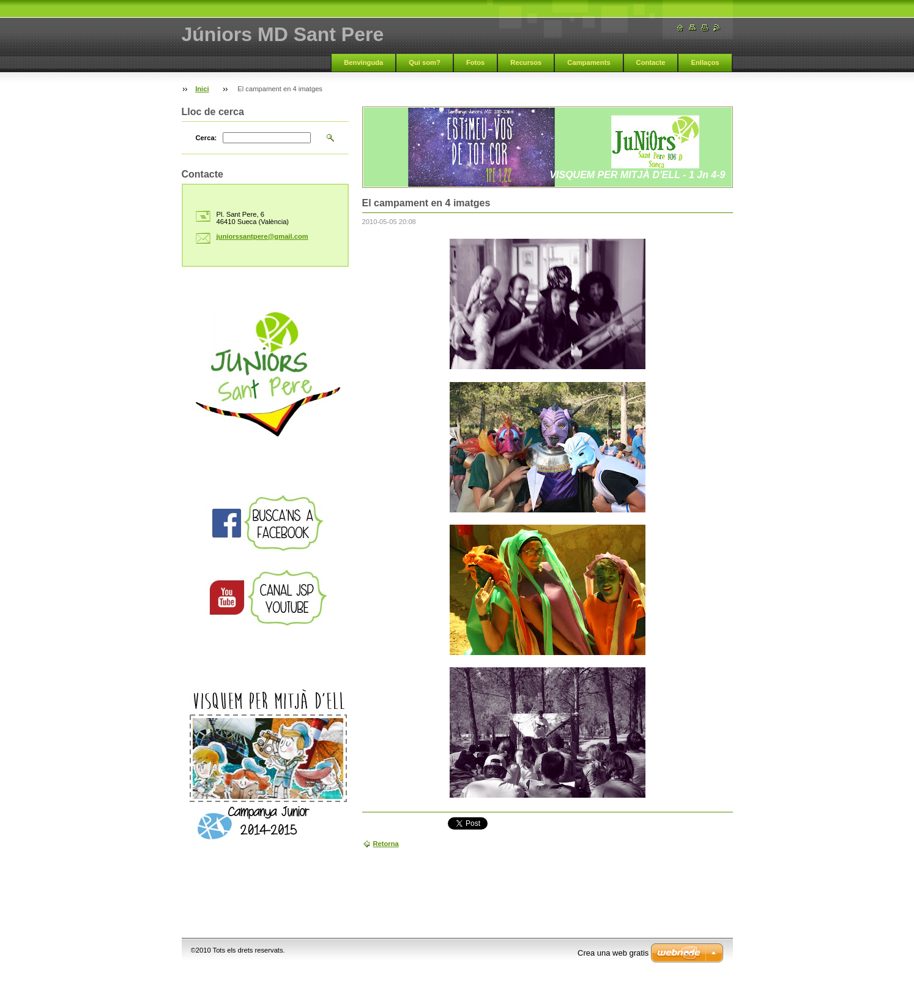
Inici (202, 88)
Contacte (651, 62)
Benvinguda (363, 62)
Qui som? (424, 62)
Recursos (525, 62)
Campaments (588, 62)
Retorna (386, 843)
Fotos (475, 62)
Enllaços (705, 62)
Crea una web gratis (613, 952)
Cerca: (206, 137)
